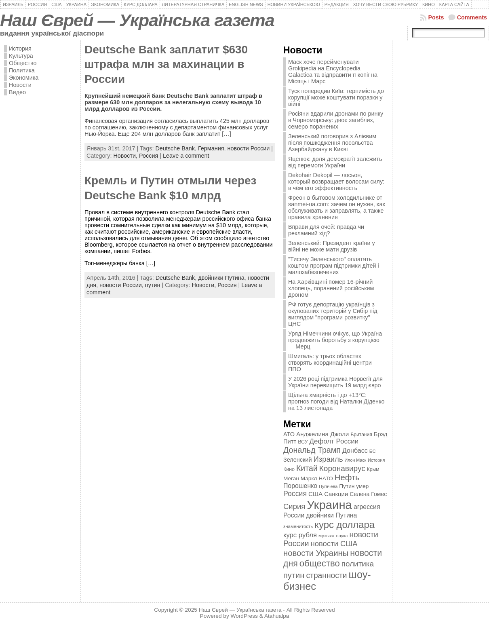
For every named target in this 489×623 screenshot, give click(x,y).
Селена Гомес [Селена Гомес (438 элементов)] (368, 494)
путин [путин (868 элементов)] (293, 575)
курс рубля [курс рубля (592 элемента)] (300, 535)
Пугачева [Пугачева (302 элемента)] (328, 486)
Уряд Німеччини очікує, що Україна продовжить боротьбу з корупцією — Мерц (335, 340)
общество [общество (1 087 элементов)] (319, 563)
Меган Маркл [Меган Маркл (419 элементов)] (300, 478)
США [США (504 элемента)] (315, 493)
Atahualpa (276, 616)
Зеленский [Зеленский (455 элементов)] (297, 459)
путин (152, 285)
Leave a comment (186, 155)
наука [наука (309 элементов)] (342, 535)
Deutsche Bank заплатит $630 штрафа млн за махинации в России (166, 64)
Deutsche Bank (175, 148)
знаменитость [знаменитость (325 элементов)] (298, 526)
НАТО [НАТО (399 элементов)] (326, 478)
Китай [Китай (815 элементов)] (307, 468)
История (20, 48)
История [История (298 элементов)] (376, 460)
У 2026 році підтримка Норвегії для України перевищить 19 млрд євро (335, 382)
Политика (22, 70)
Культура (21, 56)
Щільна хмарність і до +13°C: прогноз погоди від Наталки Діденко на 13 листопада (336, 401)
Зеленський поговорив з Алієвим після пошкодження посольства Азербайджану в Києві (332, 142)
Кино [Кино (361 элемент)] (289, 469)
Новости (20, 85)
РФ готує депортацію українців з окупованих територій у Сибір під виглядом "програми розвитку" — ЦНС (332, 314)
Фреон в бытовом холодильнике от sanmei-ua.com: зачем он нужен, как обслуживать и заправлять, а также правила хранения (336, 207)
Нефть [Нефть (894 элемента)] (347, 477)
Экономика (23, 77)
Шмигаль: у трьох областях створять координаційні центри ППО (330, 362)
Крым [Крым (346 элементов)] (373, 469)
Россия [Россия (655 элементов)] (295, 494)
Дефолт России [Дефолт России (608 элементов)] (334, 441)
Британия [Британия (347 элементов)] (361, 434)
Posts (436, 17)
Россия (148, 155)
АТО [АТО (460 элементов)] (289, 434)
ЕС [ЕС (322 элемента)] (372, 451)
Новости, (126, 155)
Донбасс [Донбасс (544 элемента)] (355, 450)
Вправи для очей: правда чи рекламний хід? (326, 230)
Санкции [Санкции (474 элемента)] (336, 494)
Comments (472, 17)
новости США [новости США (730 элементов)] (334, 543)
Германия (211, 148)
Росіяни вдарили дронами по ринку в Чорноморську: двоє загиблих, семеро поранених (335, 120)
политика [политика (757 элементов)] (357, 564)
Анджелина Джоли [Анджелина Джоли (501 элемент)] (322, 434)
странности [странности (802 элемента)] (326, 575)
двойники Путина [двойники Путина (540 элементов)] (331, 515)
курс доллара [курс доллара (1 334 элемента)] (344, 524)
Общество (22, 63)
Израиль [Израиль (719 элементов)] (328, 459)
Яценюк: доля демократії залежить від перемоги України (335, 162)
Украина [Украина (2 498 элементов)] (329, 504)
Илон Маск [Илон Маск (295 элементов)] (356, 460)
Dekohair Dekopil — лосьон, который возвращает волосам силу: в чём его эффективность (336, 181)
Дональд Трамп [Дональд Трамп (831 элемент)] (312, 450)
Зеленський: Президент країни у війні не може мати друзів (331, 246)
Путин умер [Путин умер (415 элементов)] (354, 486)
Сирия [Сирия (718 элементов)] (294, 506)
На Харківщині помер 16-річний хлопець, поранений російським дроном (331, 288)
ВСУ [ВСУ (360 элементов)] (303, 442)
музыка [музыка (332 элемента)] (326, 535)
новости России (249, 148)
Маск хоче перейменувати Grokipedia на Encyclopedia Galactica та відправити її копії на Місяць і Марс (332, 71)
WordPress (244, 616)
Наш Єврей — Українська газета (137, 20)
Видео (17, 92)
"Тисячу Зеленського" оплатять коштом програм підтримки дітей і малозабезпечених (333, 265)
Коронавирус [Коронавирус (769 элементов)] (342, 468)
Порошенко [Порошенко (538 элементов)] (300, 485)
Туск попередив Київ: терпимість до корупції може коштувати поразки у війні (336, 97)
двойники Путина (221, 278)
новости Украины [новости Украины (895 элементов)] (315, 553)
